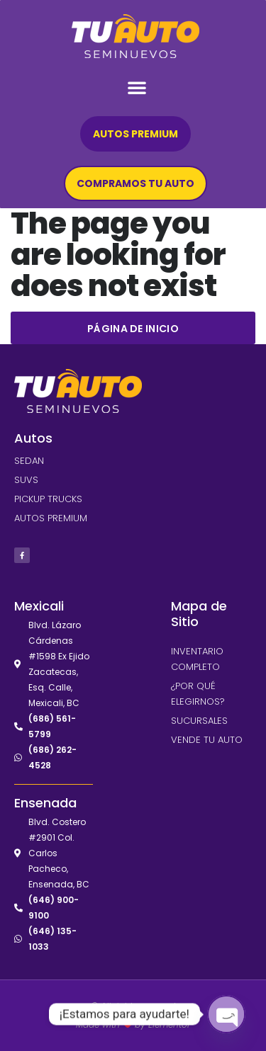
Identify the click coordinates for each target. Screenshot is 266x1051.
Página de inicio (133, 329)
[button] (137, 87)
